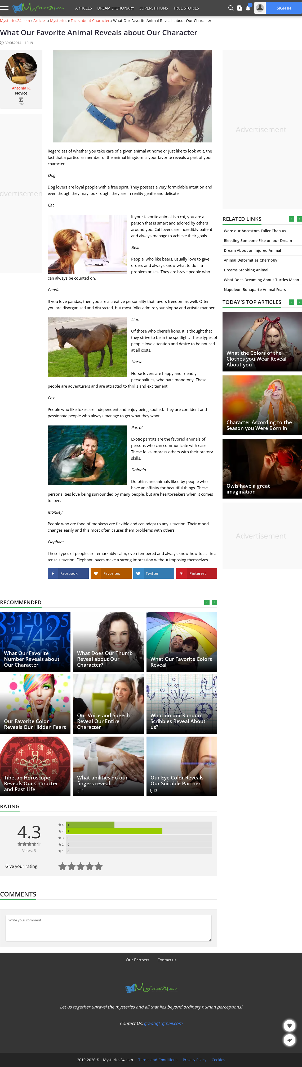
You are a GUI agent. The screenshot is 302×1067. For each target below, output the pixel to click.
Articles (83, 8)
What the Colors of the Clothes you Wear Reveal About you (256, 358)
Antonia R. (21, 88)
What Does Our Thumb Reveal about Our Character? (105, 659)
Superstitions (153, 8)
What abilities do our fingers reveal (102, 780)
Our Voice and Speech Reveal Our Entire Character (103, 721)
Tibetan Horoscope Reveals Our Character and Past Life (31, 783)
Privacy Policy (194, 1060)
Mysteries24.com (15, 21)
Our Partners (137, 959)
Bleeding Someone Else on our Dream (258, 240)
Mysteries (58, 21)
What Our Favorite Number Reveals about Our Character (32, 659)
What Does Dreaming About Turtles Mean (261, 279)
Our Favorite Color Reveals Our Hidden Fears (35, 724)
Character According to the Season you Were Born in (259, 425)
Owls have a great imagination (248, 488)
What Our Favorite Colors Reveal (181, 662)
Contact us (166, 959)
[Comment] (109, 928)
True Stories (186, 8)
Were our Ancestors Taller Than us (255, 230)
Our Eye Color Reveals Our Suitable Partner (176, 780)
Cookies (218, 1060)
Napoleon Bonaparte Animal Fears (255, 289)
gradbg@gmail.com (163, 1023)
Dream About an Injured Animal (252, 250)
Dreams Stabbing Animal (246, 269)
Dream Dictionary (115, 8)
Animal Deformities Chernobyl (251, 260)
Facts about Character (90, 21)
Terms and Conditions (157, 1060)
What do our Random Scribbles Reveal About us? (178, 721)
